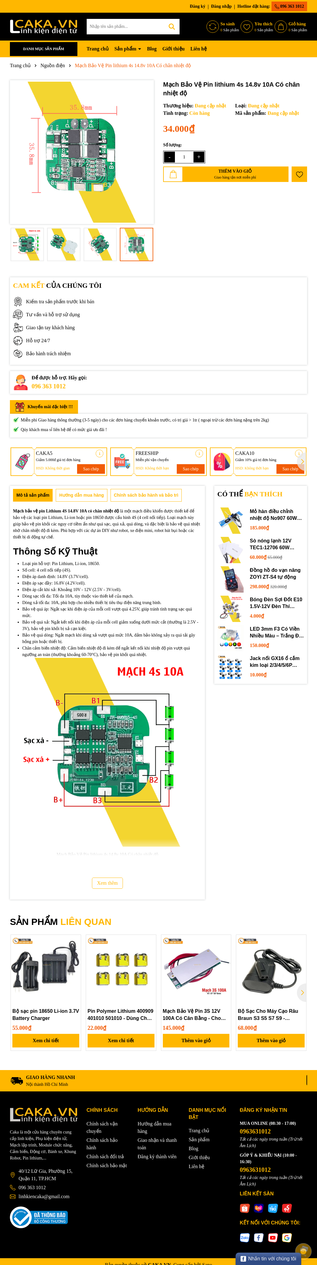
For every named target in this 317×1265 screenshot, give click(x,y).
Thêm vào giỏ (196, 1040)
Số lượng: (172, 145)
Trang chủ (98, 48)
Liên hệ (198, 48)
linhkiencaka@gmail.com (44, 1196)
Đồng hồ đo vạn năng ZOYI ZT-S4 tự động (275, 574)
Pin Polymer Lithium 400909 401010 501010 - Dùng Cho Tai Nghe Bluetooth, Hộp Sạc (121, 1015)
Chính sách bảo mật (107, 1165)
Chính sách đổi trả (105, 1156)
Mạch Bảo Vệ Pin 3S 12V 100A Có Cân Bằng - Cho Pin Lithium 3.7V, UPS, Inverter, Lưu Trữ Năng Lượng (192, 1015)
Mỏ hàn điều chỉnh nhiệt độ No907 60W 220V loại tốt (273, 515)
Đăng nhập (221, 6)
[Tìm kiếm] (172, 26)
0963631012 (255, 1131)
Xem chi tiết (46, 1040)
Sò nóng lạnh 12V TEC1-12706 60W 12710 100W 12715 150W (271, 544)
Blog (152, 48)
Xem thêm (107, 883)
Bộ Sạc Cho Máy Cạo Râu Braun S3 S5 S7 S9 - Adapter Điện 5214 (268, 1015)
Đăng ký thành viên (157, 1156)
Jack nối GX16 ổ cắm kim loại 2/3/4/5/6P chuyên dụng (275, 662)
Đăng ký (197, 6)
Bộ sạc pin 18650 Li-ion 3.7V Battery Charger (45, 1014)
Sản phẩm (125, 48)
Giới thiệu (174, 48)
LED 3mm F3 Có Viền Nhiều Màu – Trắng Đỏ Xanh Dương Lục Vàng (276, 633)
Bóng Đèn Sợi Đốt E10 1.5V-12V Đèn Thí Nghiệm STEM (276, 603)
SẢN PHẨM (60, 922)
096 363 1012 (289, 6)
